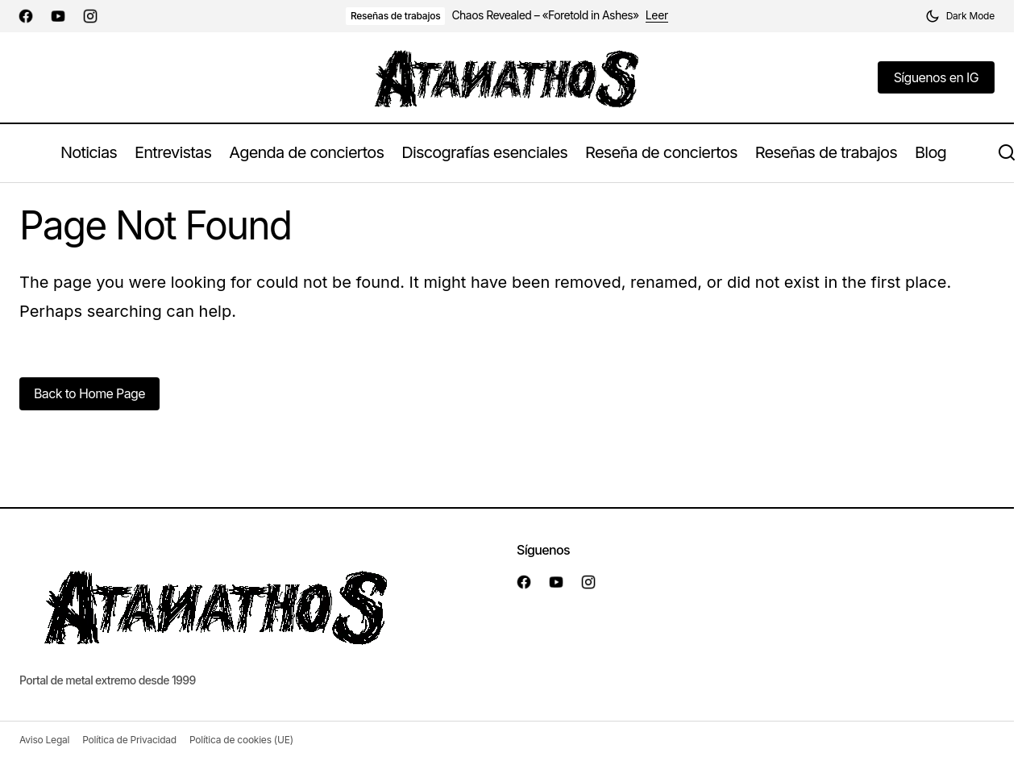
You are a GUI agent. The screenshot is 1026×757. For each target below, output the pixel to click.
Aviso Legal (44, 740)
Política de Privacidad (129, 740)
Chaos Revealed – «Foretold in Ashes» (544, 15)
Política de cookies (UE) (241, 740)
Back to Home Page (89, 393)
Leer (657, 15)
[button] (960, 16)
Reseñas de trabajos (396, 16)
